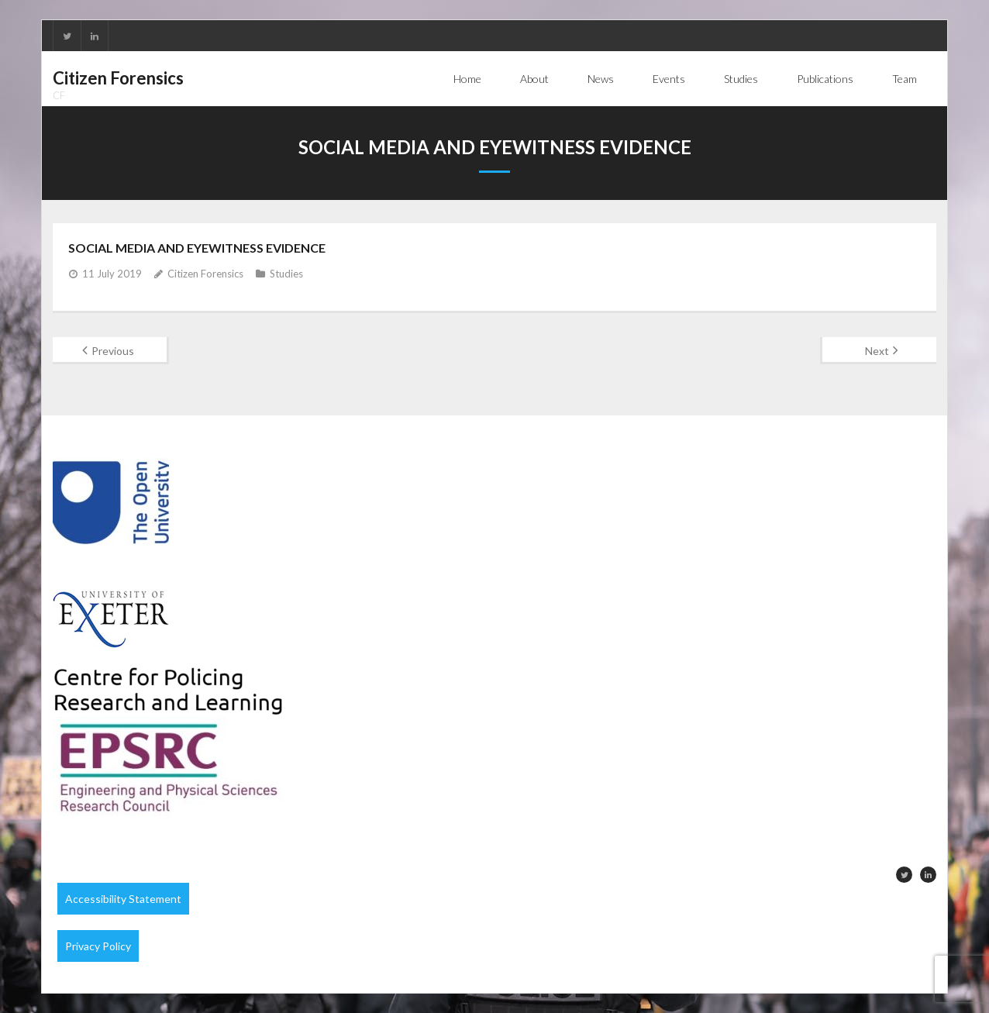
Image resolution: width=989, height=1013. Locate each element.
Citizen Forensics (205, 273)
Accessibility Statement (123, 898)
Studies (286, 273)
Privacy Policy (98, 946)
